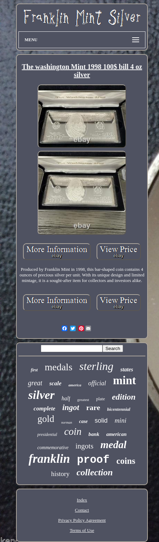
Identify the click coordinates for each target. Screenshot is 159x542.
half (66, 398)
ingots (84, 446)
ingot (71, 407)
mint (124, 380)
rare (93, 407)
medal (113, 444)
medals (58, 367)
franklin (49, 459)
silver (41, 394)
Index (82, 500)
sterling (97, 366)
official (97, 383)
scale (55, 383)
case (83, 421)
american (116, 434)
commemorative (52, 447)
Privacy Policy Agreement (82, 520)
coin (73, 431)
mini (121, 420)
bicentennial (118, 409)
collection (94, 472)
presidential (47, 434)
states (126, 369)
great (35, 383)
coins (125, 461)
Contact (82, 510)
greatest (83, 400)
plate (100, 398)
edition (124, 396)
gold (46, 419)
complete (44, 408)
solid (101, 420)
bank (94, 434)
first (34, 369)
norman (66, 422)
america (74, 385)
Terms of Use (82, 530)
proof (93, 460)
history (60, 473)
